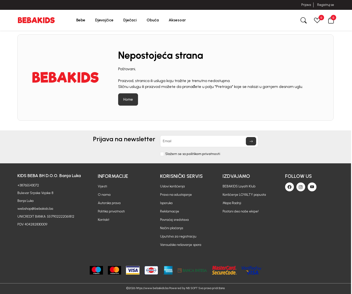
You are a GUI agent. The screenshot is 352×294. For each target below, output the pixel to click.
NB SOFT (192, 288)
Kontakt (103, 220)
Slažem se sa (192, 154)
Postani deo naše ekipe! (241, 211)
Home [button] (128, 99)
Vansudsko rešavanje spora (180, 245)
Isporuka (166, 203)
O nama (104, 195)
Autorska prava (109, 203)
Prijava (306, 5)
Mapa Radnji (232, 203)
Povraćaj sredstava (174, 220)
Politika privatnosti (111, 211)
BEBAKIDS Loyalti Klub (239, 186)
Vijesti (102, 186)
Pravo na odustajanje (176, 195)
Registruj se (325, 5)
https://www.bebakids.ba (152, 288)
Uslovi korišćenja (172, 186)
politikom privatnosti (203, 154)
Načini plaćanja (171, 228)
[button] (331, 20)
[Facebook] (289, 186)
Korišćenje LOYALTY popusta (244, 195)
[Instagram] (300, 186)
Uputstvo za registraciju (178, 236)
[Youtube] (312, 186)
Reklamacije (169, 211)
